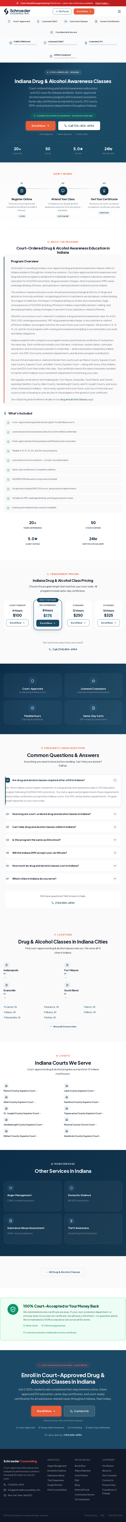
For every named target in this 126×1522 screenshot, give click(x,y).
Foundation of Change (109, 1491)
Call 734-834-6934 (79, 125)
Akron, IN (89, 1006)
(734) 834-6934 (63, 902)
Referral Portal (82, 1489)
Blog (77, 1485)
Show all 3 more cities (63, 1026)
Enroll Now (84, 11)
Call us (63, 765)
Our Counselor (109, 1475)
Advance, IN (51, 1006)
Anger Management (57, 1465)
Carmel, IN (10, 1006)
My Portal (62, 11)
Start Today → (102, 3)
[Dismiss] (120, 1516)
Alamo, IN (10, 1012)
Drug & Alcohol (54, 1485)
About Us (106, 1470)
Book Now (80, 1465)
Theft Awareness (55, 1480)
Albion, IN (90, 1012)
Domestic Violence (56, 1470)
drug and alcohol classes (73, 399)
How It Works (81, 1475)
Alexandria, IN (12, 1017)
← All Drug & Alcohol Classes (63, 1272)
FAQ (77, 1480)
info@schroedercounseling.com (22, 1489)
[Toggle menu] (119, 11)
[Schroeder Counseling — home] (17, 11)
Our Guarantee (82, 1499)
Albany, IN (50, 1012)
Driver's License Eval (57, 1489)
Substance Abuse (56, 1475)
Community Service (84, 1494)
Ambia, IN (50, 1017)
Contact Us (79, 1411)
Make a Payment (83, 1470)
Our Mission (108, 1465)
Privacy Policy (109, 1485)
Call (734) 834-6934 (63, 649)
